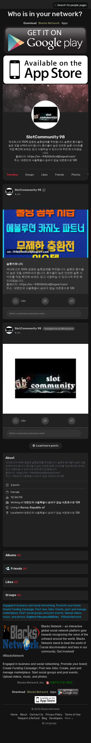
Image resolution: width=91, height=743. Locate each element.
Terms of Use (73, 714)
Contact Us (36, 714)
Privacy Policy (54, 714)
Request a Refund (28, 718)
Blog (44, 718)
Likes (9, 582)
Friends (16, 568)
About (23, 714)
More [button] (69, 718)
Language (49, 723)
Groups (11, 595)
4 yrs (17, 194)
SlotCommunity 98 (45, 136)
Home (14, 714)
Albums (11, 555)
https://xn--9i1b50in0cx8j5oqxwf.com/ (33, 205)
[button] (70, 5)
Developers (56, 718)
